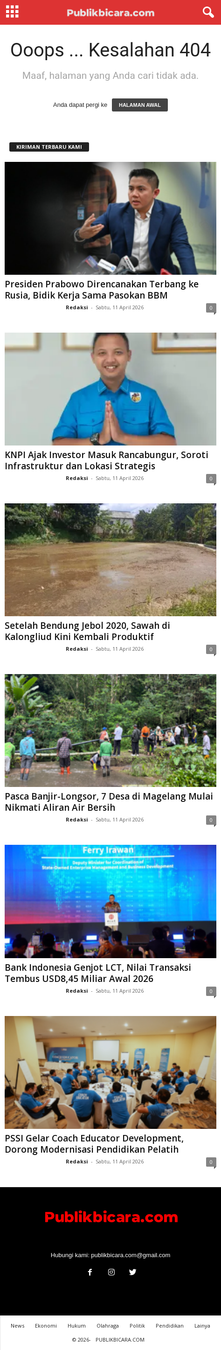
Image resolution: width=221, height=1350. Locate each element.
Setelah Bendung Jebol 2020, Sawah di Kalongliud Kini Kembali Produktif (87, 631)
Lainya (202, 1325)
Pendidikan (170, 1325)
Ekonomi (46, 1325)
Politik (137, 1325)
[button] (206, 12)
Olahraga (108, 1325)
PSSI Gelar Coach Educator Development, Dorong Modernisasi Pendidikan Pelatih (94, 1143)
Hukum (77, 1325)
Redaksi (77, 307)
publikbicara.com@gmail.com (130, 1255)
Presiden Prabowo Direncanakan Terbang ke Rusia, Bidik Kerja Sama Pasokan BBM (102, 289)
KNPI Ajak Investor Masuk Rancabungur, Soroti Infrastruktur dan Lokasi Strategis (106, 460)
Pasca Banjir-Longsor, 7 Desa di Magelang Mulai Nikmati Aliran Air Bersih (109, 802)
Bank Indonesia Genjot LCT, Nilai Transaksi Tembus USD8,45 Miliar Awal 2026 (98, 973)
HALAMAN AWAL (140, 105)
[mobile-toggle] (12, 12)
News (17, 1325)
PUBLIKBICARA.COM (120, 1339)
